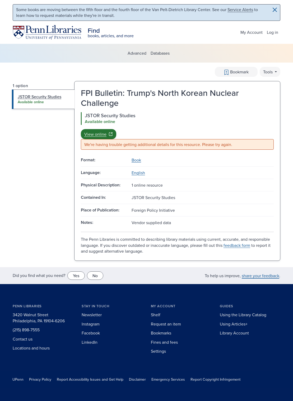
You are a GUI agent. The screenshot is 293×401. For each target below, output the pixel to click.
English (138, 173)
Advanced (137, 53)
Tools (268, 72)
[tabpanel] (177, 131)
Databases (160, 53)
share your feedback (260, 276)
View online (98, 134)
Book (136, 160)
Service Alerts (240, 9)
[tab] (43, 99)
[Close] (274, 9)
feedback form (237, 245)
